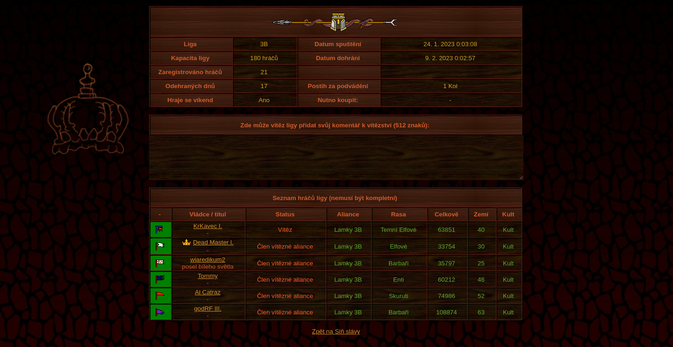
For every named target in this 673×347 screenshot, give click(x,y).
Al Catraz (208, 300)
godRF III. (208, 316)
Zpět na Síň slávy (336, 339)
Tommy (208, 284)
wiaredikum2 (207, 267)
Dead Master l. (213, 250)
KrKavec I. (207, 234)
